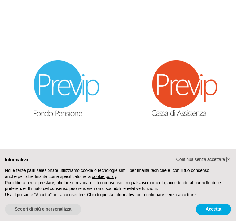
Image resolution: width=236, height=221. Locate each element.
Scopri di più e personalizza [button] (43, 209)
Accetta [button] (213, 209)
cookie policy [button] (104, 176)
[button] (203, 159)
